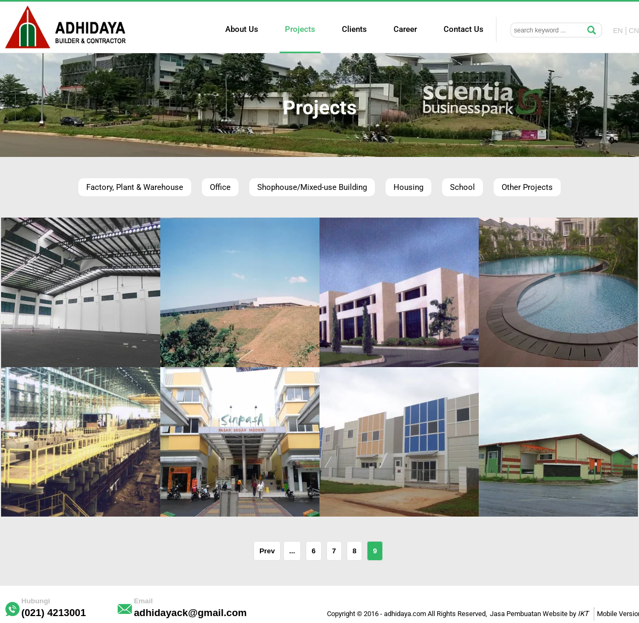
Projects (300, 29)
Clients (354, 29)
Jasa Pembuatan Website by (539, 614)
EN (618, 31)
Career (405, 29)
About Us (241, 29)
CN (634, 31)
